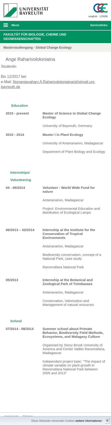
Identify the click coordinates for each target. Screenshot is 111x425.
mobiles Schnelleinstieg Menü (97, 26)
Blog (37, 404)
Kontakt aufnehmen (44, 404)
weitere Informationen (89, 420)
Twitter (15, 404)
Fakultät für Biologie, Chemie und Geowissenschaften (34, 37)
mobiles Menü (24, 26)
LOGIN (104, 16)
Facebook (8, 404)
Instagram (22, 404)
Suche (76, 25)
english (93, 16)
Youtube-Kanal (30, 404)
